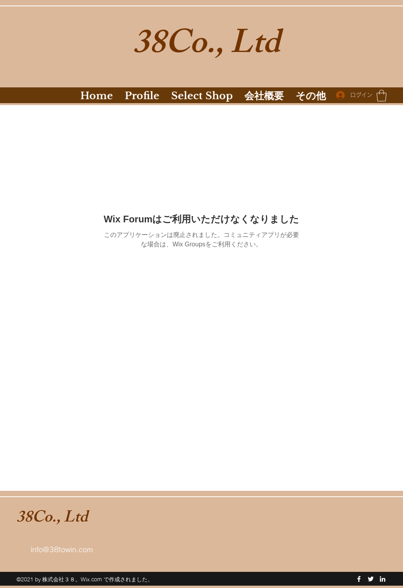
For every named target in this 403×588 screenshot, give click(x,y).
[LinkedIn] (382, 579)
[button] (381, 96)
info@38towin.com (62, 549)
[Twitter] (371, 579)
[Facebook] (359, 579)
